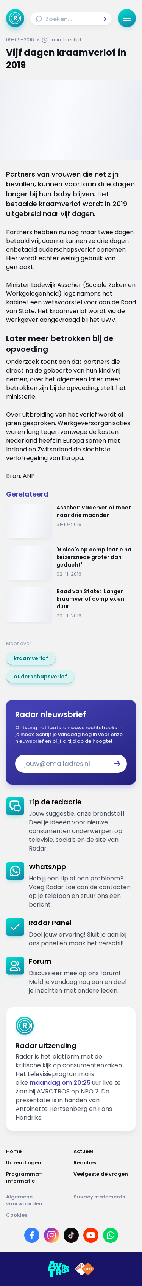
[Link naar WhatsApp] (110, 1235)
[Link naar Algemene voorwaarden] (37, 1200)
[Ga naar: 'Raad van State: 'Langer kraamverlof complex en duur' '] (71, 604)
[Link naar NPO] (85, 1269)
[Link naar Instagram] (51, 1235)
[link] (31, 658)
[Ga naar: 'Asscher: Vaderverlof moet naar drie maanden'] (71, 521)
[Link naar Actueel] (104, 1151)
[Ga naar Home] (15, 18)
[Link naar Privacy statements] (104, 1200)
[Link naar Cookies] (71, 1215)
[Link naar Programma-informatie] (37, 1177)
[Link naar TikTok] (71, 1235)
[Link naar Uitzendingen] (37, 1162)
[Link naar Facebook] (31, 1235)
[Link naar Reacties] (104, 1162)
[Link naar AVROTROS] (58, 1269)
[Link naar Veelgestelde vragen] (104, 1177)
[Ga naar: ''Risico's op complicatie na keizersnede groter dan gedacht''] (71, 563)
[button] (103, 19)
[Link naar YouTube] (90, 1235)
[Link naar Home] (37, 1151)
